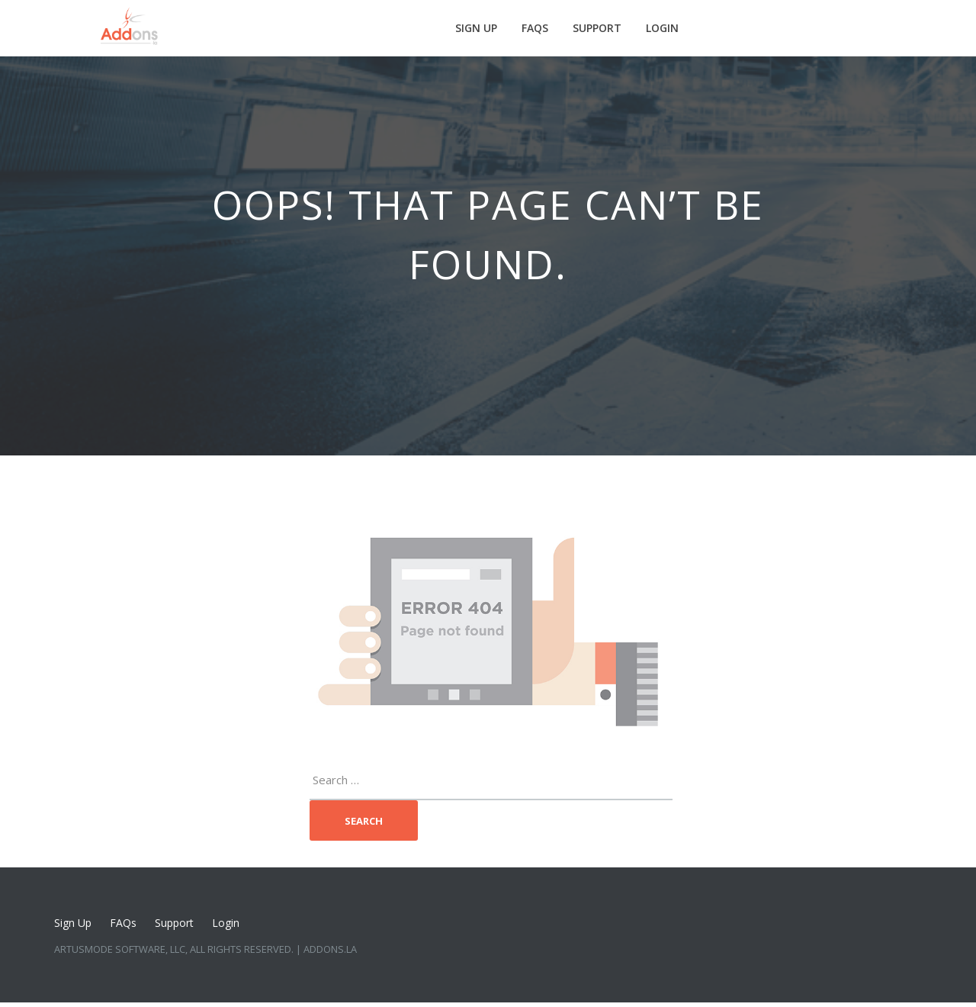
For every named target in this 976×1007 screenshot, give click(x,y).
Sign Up (476, 28)
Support (597, 28)
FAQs (535, 28)
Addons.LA (330, 949)
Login (662, 28)
